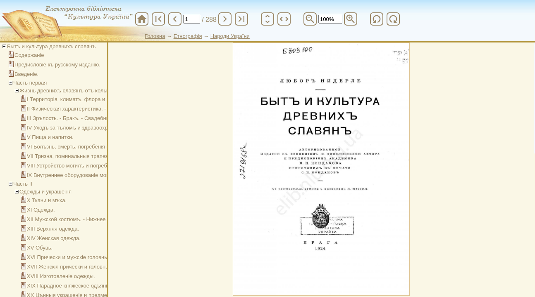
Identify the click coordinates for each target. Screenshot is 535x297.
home (142, 19)
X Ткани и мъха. (47, 200)
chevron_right (225, 19)
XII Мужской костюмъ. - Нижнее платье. (76, 219)
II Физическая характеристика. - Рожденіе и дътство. (92, 109)
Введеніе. (26, 74)
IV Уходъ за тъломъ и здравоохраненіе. (76, 128)
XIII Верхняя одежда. (53, 229)
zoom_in (350, 19)
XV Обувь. (40, 248)
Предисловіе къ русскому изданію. (57, 64)
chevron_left (175, 19)
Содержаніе (29, 55)
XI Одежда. (41, 210)
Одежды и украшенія (45, 192)
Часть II (22, 184)
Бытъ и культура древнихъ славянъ (51, 46)
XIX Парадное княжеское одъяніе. (69, 286)
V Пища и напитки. (50, 137)
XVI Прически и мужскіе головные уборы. (78, 257)
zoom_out (310, 19)
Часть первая (30, 83)
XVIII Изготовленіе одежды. (61, 276)
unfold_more (267, 19)
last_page (241, 19)
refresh (376, 19)
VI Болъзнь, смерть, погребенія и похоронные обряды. (95, 147)
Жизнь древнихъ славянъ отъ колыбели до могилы (83, 90)
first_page (158, 19)
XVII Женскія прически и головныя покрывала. (84, 267)
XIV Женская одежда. (54, 238)
